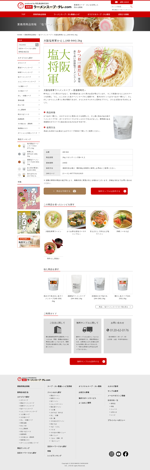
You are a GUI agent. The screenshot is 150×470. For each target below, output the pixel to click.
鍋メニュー (54, 435)
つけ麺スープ (23, 86)
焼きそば (54, 423)
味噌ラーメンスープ (25, 72)
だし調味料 (22, 110)
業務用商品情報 (30, 35)
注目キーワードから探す (28, 48)
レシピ (113, 414)
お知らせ (114, 411)
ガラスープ (22, 63)
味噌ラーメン (55, 398)
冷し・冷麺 (54, 415)
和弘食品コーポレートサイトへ (122, 9)
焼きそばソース (23, 114)
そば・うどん (55, 426)
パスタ (53, 429)
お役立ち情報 (84, 392)
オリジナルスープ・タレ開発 (90, 386)
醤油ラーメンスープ (25, 67)
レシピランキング (54, 455)
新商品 (113, 403)
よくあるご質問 (85, 402)
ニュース (114, 409)
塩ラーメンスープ (45, 35)
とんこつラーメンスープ (27, 81)
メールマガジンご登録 (116, 395)
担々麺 (53, 418)
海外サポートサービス (87, 398)
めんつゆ (21, 105)
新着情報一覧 (113, 400)
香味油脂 (21, 100)
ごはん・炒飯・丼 (57, 438)
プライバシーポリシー (116, 420)
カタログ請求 (113, 386)
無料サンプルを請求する (109, 191)
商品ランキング (23, 448)
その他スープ (23, 91)
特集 (49, 451)
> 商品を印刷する (64, 190)
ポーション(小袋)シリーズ (27, 133)
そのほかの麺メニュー (58, 432)
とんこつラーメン (57, 403)
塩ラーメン (54, 401)
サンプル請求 (113, 390)
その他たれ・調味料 (25, 124)
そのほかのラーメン (57, 421)
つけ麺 (53, 409)
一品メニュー (55, 440)
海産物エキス (23, 128)
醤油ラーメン (55, 395)
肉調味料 (21, 119)
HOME (19, 35)
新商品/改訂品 (24, 52)
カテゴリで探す (23, 396)
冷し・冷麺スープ (24, 96)
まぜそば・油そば (57, 412)
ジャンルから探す (54, 392)
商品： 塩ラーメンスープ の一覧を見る (113, 306)
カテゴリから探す (25, 58)
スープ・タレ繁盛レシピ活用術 (59, 386)
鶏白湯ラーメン (56, 406)
